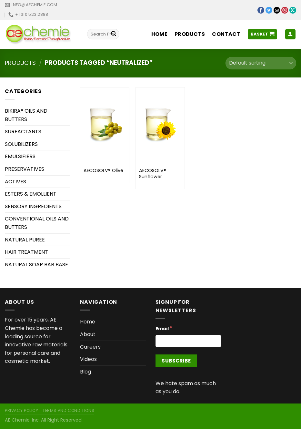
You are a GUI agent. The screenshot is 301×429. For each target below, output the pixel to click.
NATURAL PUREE (25, 239)
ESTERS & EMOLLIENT (30, 194)
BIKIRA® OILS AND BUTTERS (26, 115)
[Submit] (113, 34)
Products (190, 34)
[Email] (188, 341)
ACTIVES (15, 181)
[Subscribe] (176, 360)
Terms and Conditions (68, 410)
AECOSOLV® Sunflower (152, 173)
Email (164, 328)
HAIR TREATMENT (26, 252)
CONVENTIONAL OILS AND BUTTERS (37, 223)
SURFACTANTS (23, 131)
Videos (88, 359)
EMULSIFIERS (20, 156)
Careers (90, 347)
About (87, 334)
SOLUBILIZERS (21, 144)
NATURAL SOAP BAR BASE (36, 264)
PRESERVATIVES (24, 169)
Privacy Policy (21, 410)
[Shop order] (261, 63)
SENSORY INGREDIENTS (33, 206)
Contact (226, 34)
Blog (85, 371)
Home (159, 34)
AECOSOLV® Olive (103, 171)
